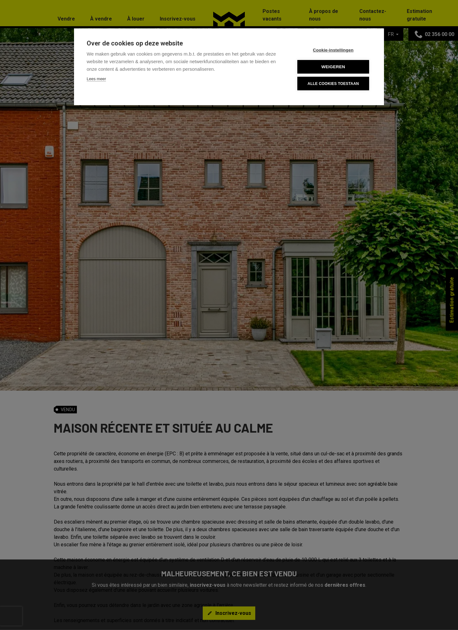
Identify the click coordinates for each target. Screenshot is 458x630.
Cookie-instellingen (333, 50)
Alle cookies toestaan (333, 83)
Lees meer (96, 78)
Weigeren (333, 66)
